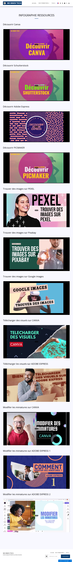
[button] (44, 3)
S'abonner (65, 556)
